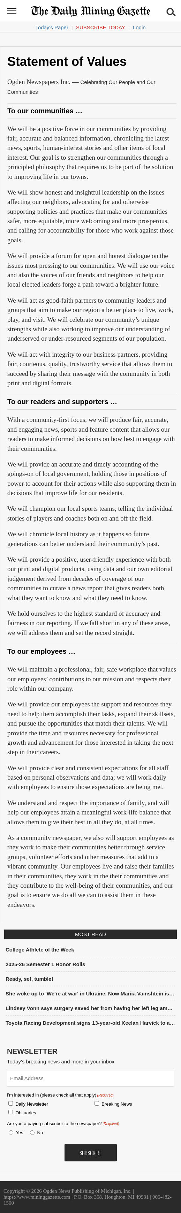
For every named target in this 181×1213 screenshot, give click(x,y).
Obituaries (25, 1112)
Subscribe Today (100, 27)
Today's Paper (51, 27)
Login (139, 27)
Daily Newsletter (31, 1104)
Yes (18, 1132)
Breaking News (116, 1104)
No (40, 1132)
